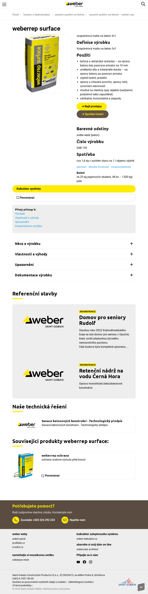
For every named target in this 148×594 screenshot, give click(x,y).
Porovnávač (27, 197)
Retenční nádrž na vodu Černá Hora (101, 373)
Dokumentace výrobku (28, 226)
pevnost (81, 167)
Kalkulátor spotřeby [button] (29, 188)
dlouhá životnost (99, 167)
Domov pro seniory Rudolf (102, 320)
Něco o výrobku (74, 243)
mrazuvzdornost (121, 167)
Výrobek (20, 213)
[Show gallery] (42, 63)
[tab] (74, 243)
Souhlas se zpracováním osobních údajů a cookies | (39, 582)
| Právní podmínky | (22, 585)
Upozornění (22, 222)
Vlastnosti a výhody (27, 217)
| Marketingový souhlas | (81, 582)
